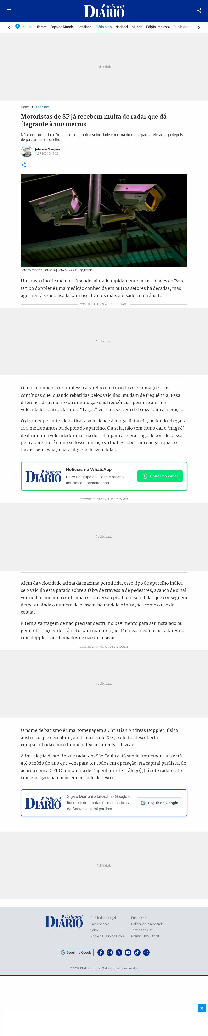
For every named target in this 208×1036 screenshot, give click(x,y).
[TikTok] (137, 952)
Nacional (122, 27)
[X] (119, 952)
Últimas (41, 27)
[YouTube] (128, 952)
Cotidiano (85, 27)
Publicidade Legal (186, 27)
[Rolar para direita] (199, 27)
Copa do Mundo (62, 27)
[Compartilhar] (199, 10)
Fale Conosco (99, 924)
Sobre (94, 930)
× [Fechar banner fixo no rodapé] (201, 1008)
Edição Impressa (158, 27)
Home (25, 107)
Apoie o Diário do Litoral (107, 936)
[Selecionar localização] (20, 26)
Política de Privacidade (147, 924)
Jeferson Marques (47, 149)
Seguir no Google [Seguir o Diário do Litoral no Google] (76, 952)
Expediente (139, 918)
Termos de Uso (142, 930)
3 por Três (42, 107)
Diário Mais (104, 27)
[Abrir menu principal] (9, 10)
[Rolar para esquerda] (9, 27)
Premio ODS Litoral (145, 936)
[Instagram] (110, 952)
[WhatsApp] (146, 952)
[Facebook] (100, 952)
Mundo (137, 27)
